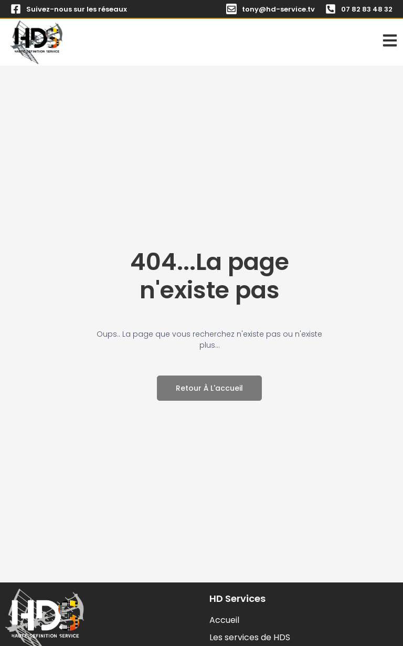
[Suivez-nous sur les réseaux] (15, 9)
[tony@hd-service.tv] (231, 9)
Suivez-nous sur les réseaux (76, 9)
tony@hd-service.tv (278, 9)
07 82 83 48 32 (367, 9)
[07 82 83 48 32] (330, 9)
